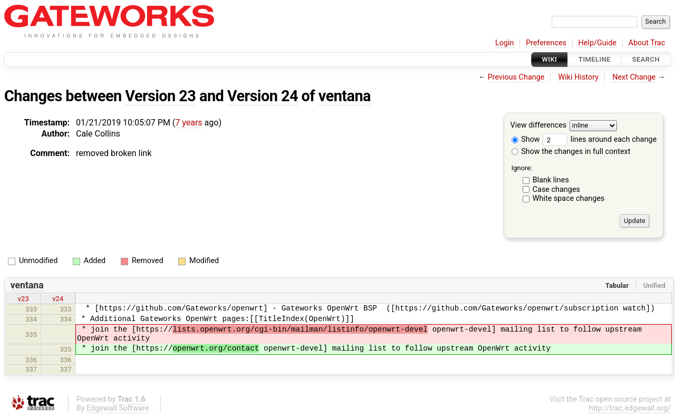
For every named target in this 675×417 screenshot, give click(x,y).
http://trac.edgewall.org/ (630, 408)
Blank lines (551, 180)
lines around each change (600, 139)
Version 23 (160, 96)
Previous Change (516, 77)
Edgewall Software (117, 408)
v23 (23, 299)
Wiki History (578, 77)
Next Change (633, 77)
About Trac (647, 42)
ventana (345, 96)
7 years (188, 123)
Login (504, 42)
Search (646, 59)
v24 (57, 299)
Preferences (546, 42)
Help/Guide (597, 42)
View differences (538, 125)
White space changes (569, 198)
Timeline (594, 59)
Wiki (549, 59)
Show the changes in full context (571, 151)
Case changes (556, 189)
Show (526, 139)
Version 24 (262, 96)
